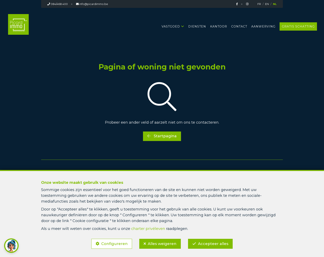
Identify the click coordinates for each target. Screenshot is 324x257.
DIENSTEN (197, 26)
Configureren (114, 243)
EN (267, 4)
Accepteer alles (213, 243)
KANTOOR (218, 26)
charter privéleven (148, 228)
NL (275, 4)
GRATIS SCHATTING (298, 26)
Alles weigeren (162, 243)
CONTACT (239, 26)
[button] (11, 245)
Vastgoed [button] (171, 26)
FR (259, 4)
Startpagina (162, 136)
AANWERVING (263, 26)
